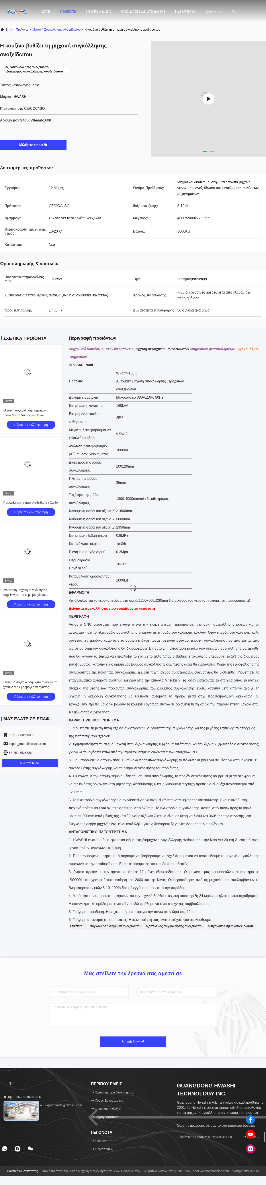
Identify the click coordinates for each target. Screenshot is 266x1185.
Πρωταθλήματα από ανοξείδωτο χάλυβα (30, 502)
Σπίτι (46, 11)
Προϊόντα (68, 11)
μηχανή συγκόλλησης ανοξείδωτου (56, 29)
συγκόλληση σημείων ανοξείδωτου (115, 926)
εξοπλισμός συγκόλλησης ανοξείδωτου (174, 926)
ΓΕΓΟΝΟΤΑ (185, 11)
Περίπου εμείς (98, 11)
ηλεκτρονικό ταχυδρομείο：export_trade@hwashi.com (42, 1105)
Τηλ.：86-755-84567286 (22, 1097)
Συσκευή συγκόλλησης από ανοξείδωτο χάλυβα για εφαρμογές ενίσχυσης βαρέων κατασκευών (30, 687)
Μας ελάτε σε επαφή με (143, 11)
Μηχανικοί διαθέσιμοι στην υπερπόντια (101, 349)
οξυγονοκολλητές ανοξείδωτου (230, 926)
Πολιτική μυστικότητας (22, 1171)
